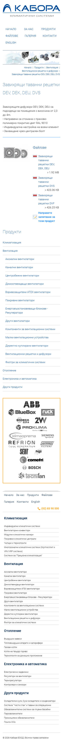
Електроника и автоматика (20, 378)
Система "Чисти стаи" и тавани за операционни (27, 705)
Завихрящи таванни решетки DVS (48, 184)
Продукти (48, 29)
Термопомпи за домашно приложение (23, 655)
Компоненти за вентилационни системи (30, 329)
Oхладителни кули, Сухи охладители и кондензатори (29, 701)
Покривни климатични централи (20, 539)
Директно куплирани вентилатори (26, 345)
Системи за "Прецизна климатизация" (23, 555)
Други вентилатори (17, 320)
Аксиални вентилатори (19, 259)
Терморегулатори (13, 680)
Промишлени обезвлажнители (19, 718)
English (11, 42)
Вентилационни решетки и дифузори (40, 71)
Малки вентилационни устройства (27, 337)
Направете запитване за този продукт (46, 216)
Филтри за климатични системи (25, 362)
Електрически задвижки (16, 672)
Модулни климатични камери (18, 534)
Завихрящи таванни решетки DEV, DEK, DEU (48, 164)
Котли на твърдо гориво (15, 651)
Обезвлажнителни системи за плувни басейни (27, 709)
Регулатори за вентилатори (17, 676)
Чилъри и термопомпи (15, 543)
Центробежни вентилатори (22, 275)
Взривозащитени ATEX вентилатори (27, 292)
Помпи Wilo (9, 722)
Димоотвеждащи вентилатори (24, 283)
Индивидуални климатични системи (22, 526)
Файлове (12, 35)
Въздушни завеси (13, 638)
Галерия (30, 35)
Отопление (9, 370)
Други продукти (12, 387)
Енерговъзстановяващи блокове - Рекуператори (26, 310)
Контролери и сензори (15, 684)
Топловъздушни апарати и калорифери (23, 643)
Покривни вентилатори (19, 300)
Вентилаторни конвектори (17, 530)
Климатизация (12, 242)
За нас (28, 29)
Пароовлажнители (13, 713)
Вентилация (52, 67)
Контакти (49, 35)
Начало (11, 29)
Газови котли (10, 647)
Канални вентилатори (19, 267)
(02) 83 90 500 (48, 508)
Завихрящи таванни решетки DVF (48, 202)
